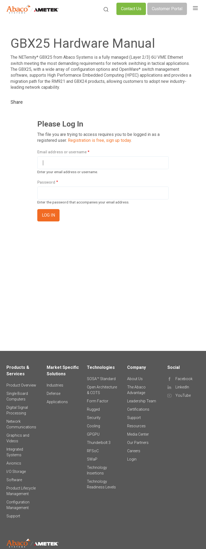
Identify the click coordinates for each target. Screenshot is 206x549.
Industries (55, 385)
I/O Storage (16, 471)
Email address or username (62, 152)
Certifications (138, 409)
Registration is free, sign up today (99, 140)
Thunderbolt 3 (99, 442)
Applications (57, 402)
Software (14, 480)
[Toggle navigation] (195, 9)
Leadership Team (141, 401)
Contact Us (131, 8)
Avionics (13, 463)
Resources (136, 426)
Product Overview (21, 385)
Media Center (138, 434)
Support (13, 516)
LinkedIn (182, 387)
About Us (135, 379)
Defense (53, 393)
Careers (133, 451)
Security (94, 418)
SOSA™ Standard (101, 379)
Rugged (93, 409)
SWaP (92, 459)
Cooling (93, 426)
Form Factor (97, 401)
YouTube (183, 395)
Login (132, 459)
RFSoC (93, 451)
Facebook (184, 379)
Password (46, 182)
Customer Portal (167, 8)
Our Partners (138, 442)
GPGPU (93, 434)
